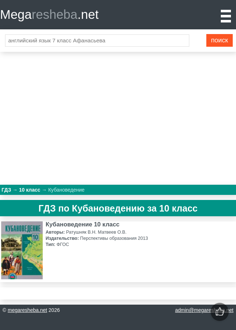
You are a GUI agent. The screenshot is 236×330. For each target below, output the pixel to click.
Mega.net (49, 14)
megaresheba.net (27, 310)
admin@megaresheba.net (204, 310)
